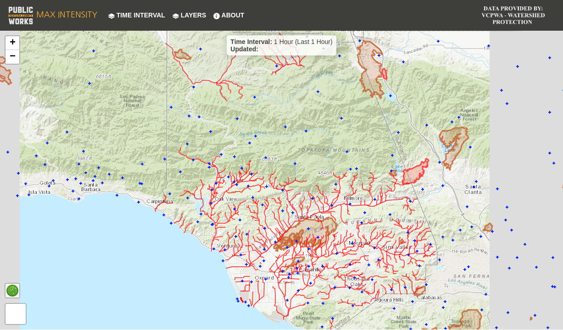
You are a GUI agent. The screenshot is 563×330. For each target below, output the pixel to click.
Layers (189, 15)
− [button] (13, 57)
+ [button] (13, 43)
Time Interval (136, 15)
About (228, 15)
